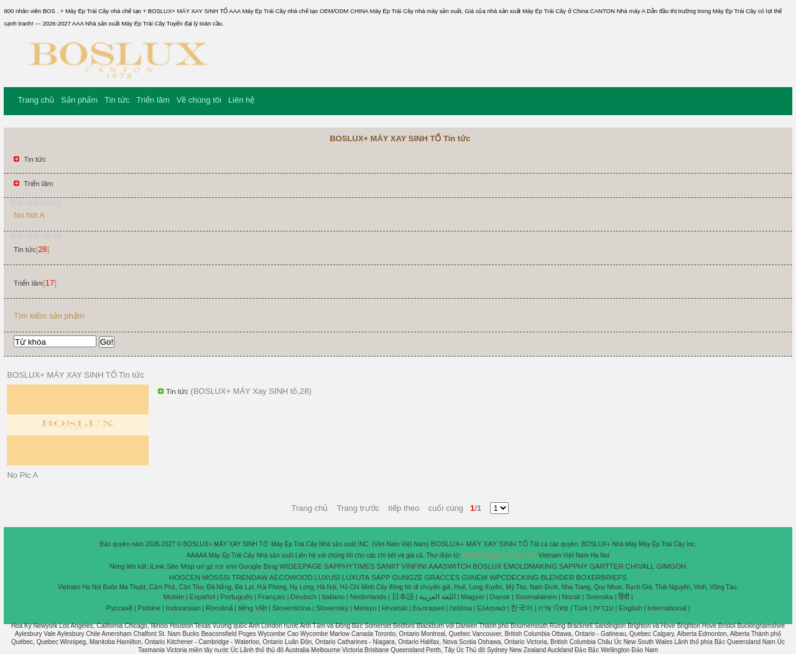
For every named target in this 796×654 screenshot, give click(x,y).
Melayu (364, 608)
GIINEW (474, 577)
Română (219, 608)
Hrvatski (395, 608)
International (667, 608)
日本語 (403, 596)
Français (271, 596)
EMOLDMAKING (530, 566)
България (428, 608)
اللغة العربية (437, 596)
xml (231, 566)
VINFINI (414, 566)
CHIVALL (640, 566)
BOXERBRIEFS (601, 577)
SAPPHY (573, 566)
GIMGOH (671, 566)
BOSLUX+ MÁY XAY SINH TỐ (480, 544)
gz (209, 566)
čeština (460, 608)
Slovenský (332, 608)
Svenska (599, 596)
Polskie (148, 608)
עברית (603, 608)
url (201, 566)
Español (202, 596)
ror (219, 566)
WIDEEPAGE (300, 566)
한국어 (522, 608)
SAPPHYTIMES (349, 566)
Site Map (180, 566)
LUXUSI (328, 577)
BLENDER (557, 577)
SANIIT (387, 566)
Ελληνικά (491, 608)
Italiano (333, 596)
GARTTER (607, 566)
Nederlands (368, 596)
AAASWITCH (449, 566)
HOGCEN (184, 577)
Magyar (472, 596)
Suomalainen (536, 596)
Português (236, 596)
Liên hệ (241, 100)
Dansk (500, 596)
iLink (157, 566)
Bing (270, 566)
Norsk (571, 596)
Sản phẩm (79, 100)
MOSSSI (216, 577)
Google (250, 566)
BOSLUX (487, 566)
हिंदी (623, 596)
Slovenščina (291, 608)
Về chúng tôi (199, 100)
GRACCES (442, 577)
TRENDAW (250, 577)
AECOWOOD (291, 577)
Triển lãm (152, 100)
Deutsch (303, 596)
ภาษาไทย (553, 608)
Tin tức (116, 100)
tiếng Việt (252, 608)
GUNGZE (407, 577)
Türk (581, 608)
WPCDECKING (514, 577)
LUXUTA (356, 577)
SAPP (381, 577)
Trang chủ (35, 100)
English (630, 608)
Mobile (173, 596)
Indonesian (183, 608)
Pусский (119, 608)
